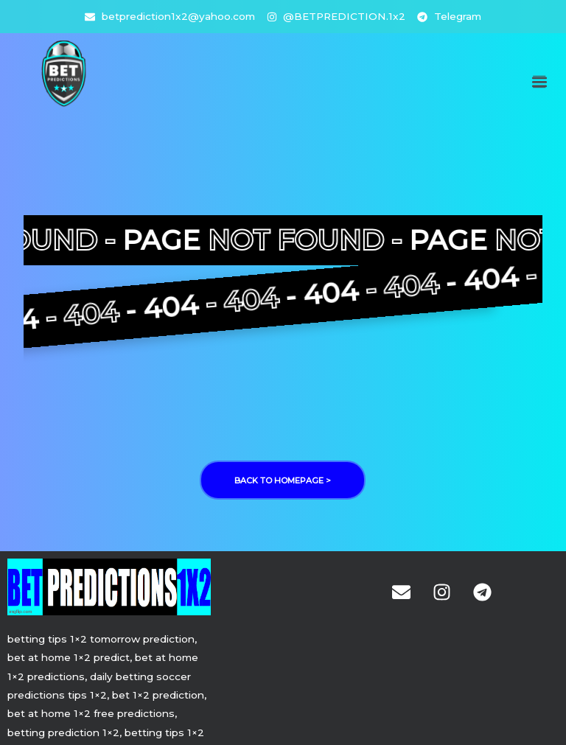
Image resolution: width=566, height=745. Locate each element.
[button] (539, 82)
